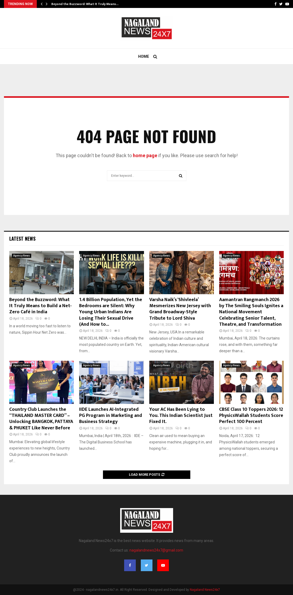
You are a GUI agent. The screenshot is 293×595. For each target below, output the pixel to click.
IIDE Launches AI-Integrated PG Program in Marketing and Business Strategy (110, 416)
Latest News (22, 238)
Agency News (21, 255)
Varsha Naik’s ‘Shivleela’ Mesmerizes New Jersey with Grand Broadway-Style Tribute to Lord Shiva (180, 309)
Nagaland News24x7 (205, 590)
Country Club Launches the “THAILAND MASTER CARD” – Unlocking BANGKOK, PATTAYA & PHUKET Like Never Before (41, 419)
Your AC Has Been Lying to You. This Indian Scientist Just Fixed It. (181, 416)
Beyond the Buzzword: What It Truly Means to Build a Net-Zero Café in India (40, 306)
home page (145, 155)
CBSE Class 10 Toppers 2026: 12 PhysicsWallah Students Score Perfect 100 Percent (251, 416)
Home (143, 56)
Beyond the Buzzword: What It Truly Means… (85, 4)
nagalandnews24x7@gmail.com (156, 550)
